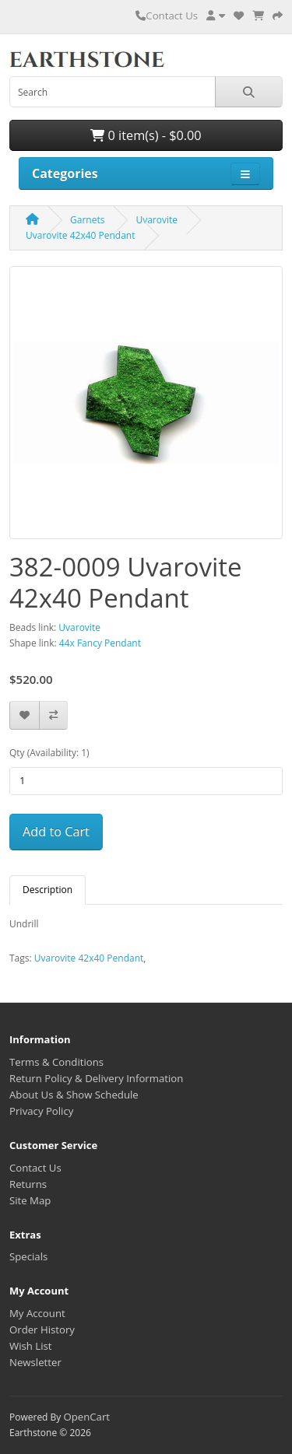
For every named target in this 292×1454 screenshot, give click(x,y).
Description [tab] (47, 889)
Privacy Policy (41, 1111)
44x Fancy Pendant (100, 643)
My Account (37, 1313)
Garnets (87, 219)
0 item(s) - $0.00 (145, 135)
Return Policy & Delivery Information (96, 1078)
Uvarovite (156, 219)
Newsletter (35, 1362)
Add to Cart (56, 831)
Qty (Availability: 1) (49, 752)
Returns (28, 1184)
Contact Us (166, 16)
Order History (42, 1330)
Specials (28, 1256)
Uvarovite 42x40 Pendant (80, 235)
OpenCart (86, 1417)
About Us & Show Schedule (74, 1095)
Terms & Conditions (56, 1062)
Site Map (30, 1200)
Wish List (30, 1346)
